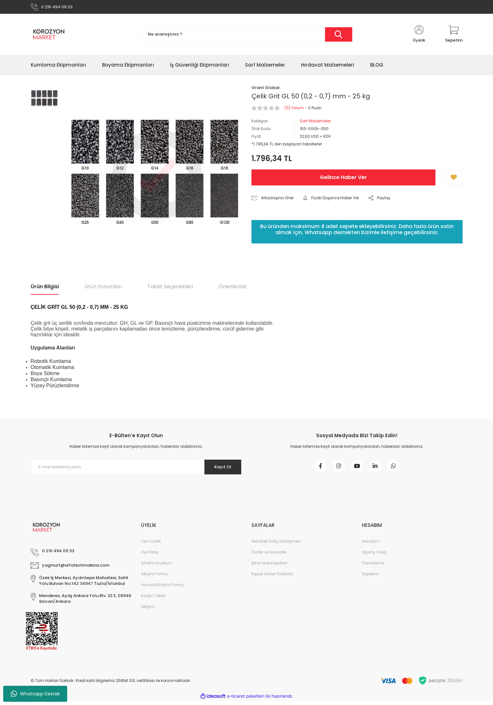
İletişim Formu (154, 578)
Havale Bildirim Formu (162, 589)
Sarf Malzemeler (315, 122)
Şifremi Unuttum (156, 567)
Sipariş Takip (374, 556)
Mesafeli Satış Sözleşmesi (276, 545)
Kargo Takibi (153, 600)
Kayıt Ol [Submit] (220, 468)
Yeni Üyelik (151, 545)
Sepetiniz (370, 578)
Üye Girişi (149, 556)
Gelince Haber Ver (343, 179)
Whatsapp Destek (35, 693)
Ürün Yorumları (103, 288)
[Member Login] (419, 36)
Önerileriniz (233, 288)
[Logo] (49, 36)
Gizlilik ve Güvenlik (268, 556)
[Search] (246, 36)
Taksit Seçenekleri (170, 288)
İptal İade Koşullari (269, 567)
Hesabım (370, 545)
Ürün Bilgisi (45, 288)
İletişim (148, 610)
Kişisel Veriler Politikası (272, 578)
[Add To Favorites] (454, 179)
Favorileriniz (373, 567)
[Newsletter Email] (136, 469)
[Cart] (454, 36)
